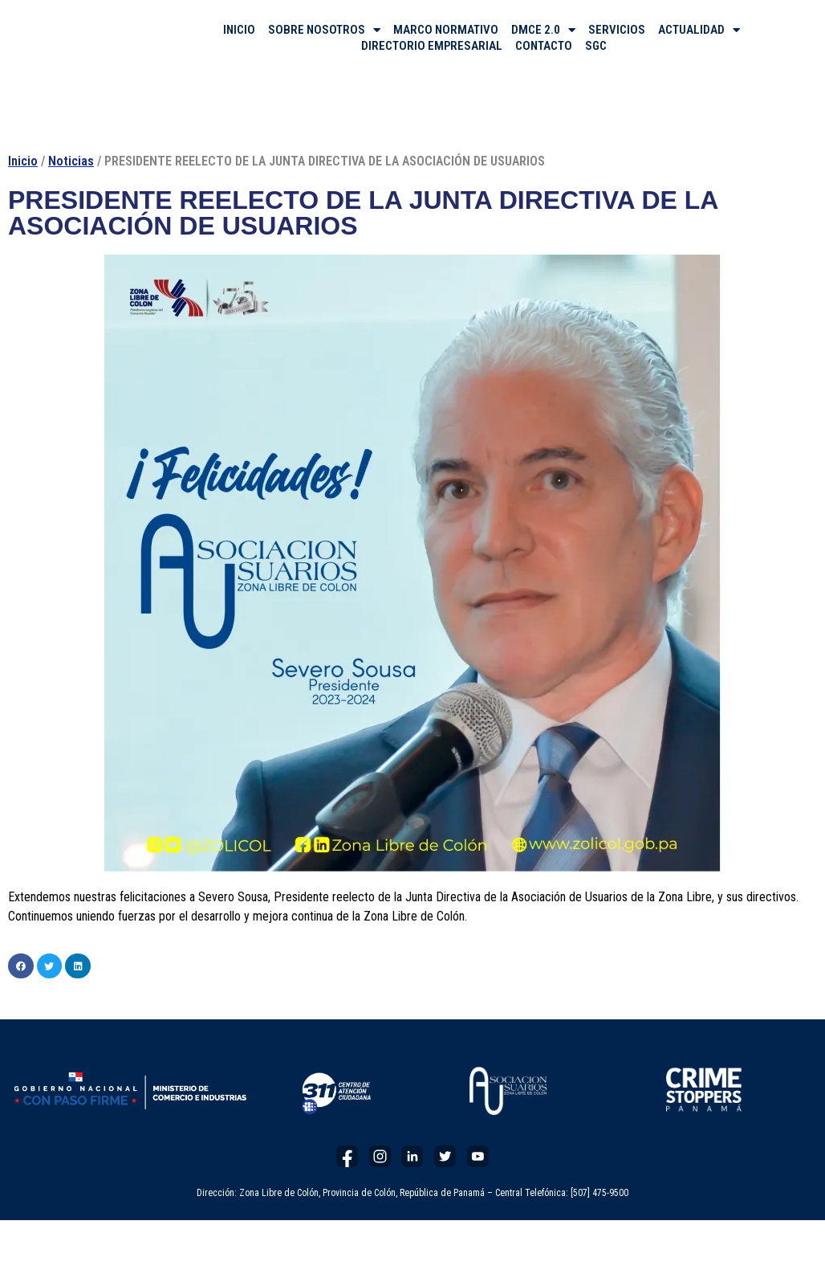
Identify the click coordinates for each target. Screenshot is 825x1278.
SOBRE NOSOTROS (324, 30)
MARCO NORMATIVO (445, 29)
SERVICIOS (616, 29)
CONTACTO (543, 46)
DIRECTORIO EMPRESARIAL (431, 46)
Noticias (71, 161)
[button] (21, 966)
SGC (596, 46)
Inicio (23, 161)
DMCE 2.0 (543, 30)
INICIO (239, 29)
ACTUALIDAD (699, 30)
